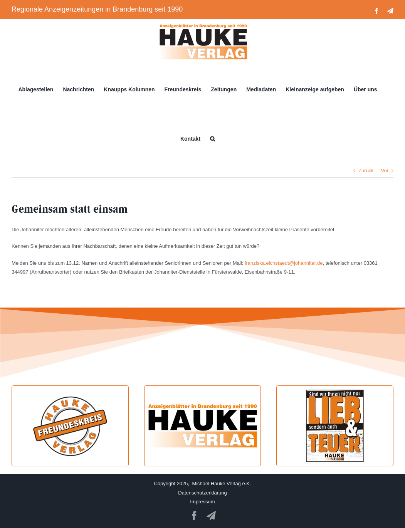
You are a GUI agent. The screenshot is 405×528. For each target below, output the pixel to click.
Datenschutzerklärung (202, 493)
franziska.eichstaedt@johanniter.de (284, 263)
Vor (384, 170)
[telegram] (211, 515)
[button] (212, 138)
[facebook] (194, 515)
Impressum (202, 501)
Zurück (366, 170)
